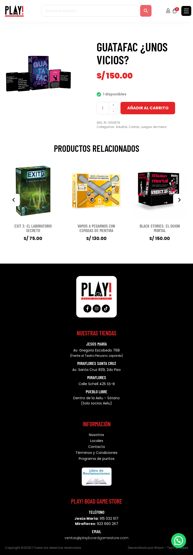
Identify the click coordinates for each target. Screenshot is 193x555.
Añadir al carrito (147, 108)
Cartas (134, 127)
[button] (178, 540)
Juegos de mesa (153, 127)
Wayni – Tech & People (171, 548)
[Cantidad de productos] (103, 108)
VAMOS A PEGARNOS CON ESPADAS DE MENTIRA (96, 228)
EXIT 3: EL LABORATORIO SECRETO (33, 228)
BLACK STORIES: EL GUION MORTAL (160, 228)
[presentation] (13, 200)
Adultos (121, 127)
